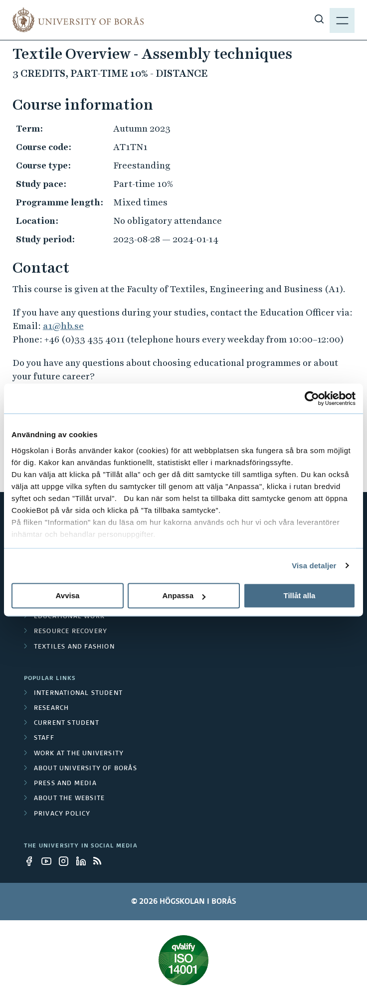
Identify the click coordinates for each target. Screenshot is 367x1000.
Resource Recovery (70, 631)
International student (78, 693)
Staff (44, 738)
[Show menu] (342, 19)
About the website (69, 798)
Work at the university (79, 753)
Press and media (65, 783)
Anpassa (183, 595)
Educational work (69, 616)
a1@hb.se (63, 326)
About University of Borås (85, 768)
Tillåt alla (300, 595)
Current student (66, 723)
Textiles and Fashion (74, 647)
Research (51, 708)
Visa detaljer (314, 565)
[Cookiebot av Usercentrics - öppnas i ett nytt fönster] (312, 398)
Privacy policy (62, 814)
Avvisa (68, 595)
